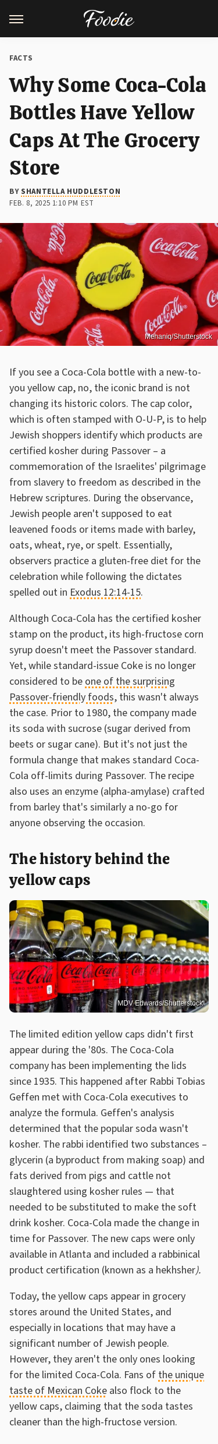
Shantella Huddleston (70, 191)
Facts (21, 58)
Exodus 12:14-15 (105, 592)
